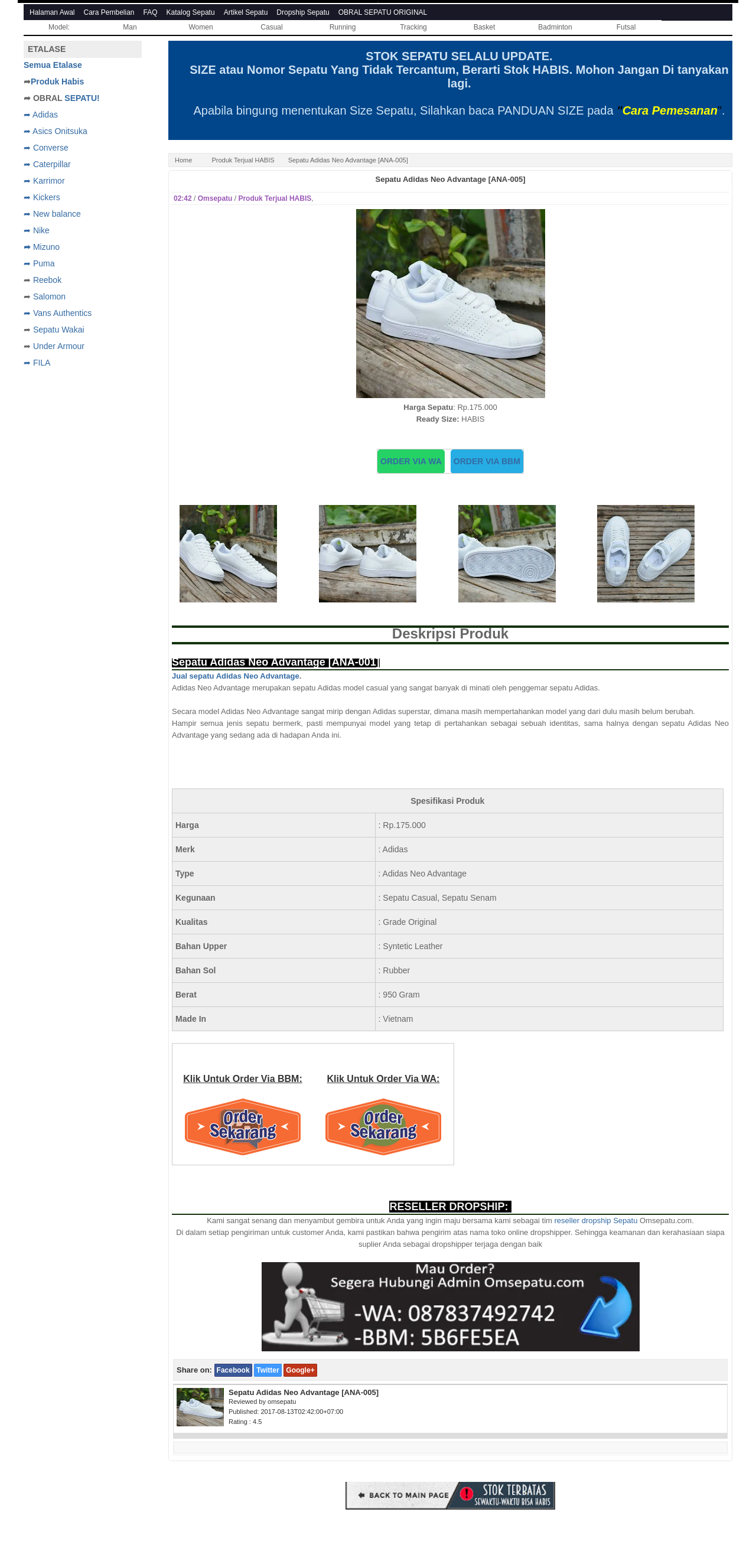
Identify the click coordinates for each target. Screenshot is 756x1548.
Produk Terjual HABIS (242, 160)
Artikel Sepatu (246, 12)
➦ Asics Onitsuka (55, 131)
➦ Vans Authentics (58, 313)
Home (183, 160)
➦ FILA (37, 362)
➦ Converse (46, 147)
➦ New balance (52, 214)
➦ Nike (37, 230)
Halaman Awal (52, 12)
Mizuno (46, 247)
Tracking (413, 27)
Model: (59, 27)
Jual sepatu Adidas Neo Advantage (235, 676)
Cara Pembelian (109, 12)
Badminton (555, 27)
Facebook (233, 1370)
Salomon (49, 296)
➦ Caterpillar (47, 164)
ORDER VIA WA (411, 461)
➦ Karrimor (44, 180)
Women (200, 27)
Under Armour (58, 346)
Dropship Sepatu (302, 12)
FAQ (151, 12)
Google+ (300, 1370)
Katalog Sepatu (191, 12)
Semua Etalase (53, 65)
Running (343, 27)
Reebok (47, 280)
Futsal (626, 27)
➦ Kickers (42, 197)
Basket (485, 27)
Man (129, 27)
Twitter (267, 1370)
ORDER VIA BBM (487, 461)
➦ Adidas (41, 114)
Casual (271, 27)
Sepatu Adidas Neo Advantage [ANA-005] (450, 179)
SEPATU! (81, 98)
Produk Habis (57, 81)
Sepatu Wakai (58, 329)
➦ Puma (39, 263)
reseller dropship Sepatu (595, 1220)
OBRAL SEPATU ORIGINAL (382, 12)
